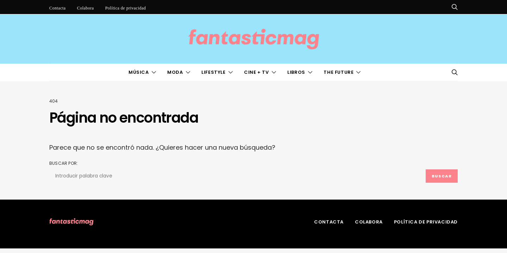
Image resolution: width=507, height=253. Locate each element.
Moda (175, 72)
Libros (296, 72)
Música (139, 72)
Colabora (85, 8)
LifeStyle (213, 72)
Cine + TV (256, 72)
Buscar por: (63, 163)
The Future (338, 72)
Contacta (57, 8)
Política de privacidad (125, 8)
